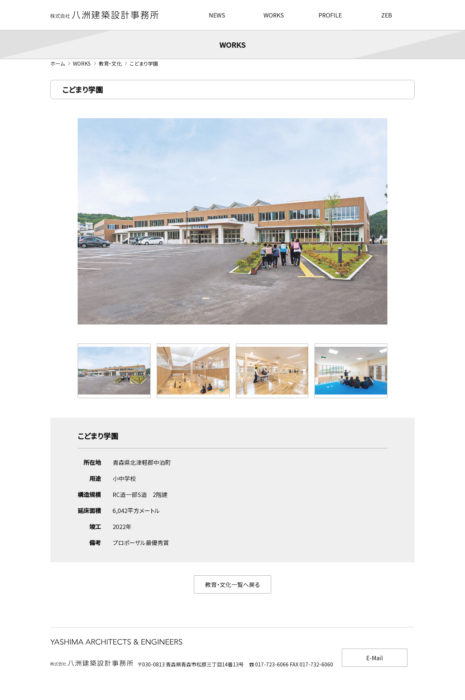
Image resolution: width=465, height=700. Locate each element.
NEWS (217, 15)
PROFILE (330, 15)
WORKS (273, 15)
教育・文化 (110, 63)
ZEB (386, 15)
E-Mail (374, 657)
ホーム (57, 63)
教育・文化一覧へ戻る (232, 585)
